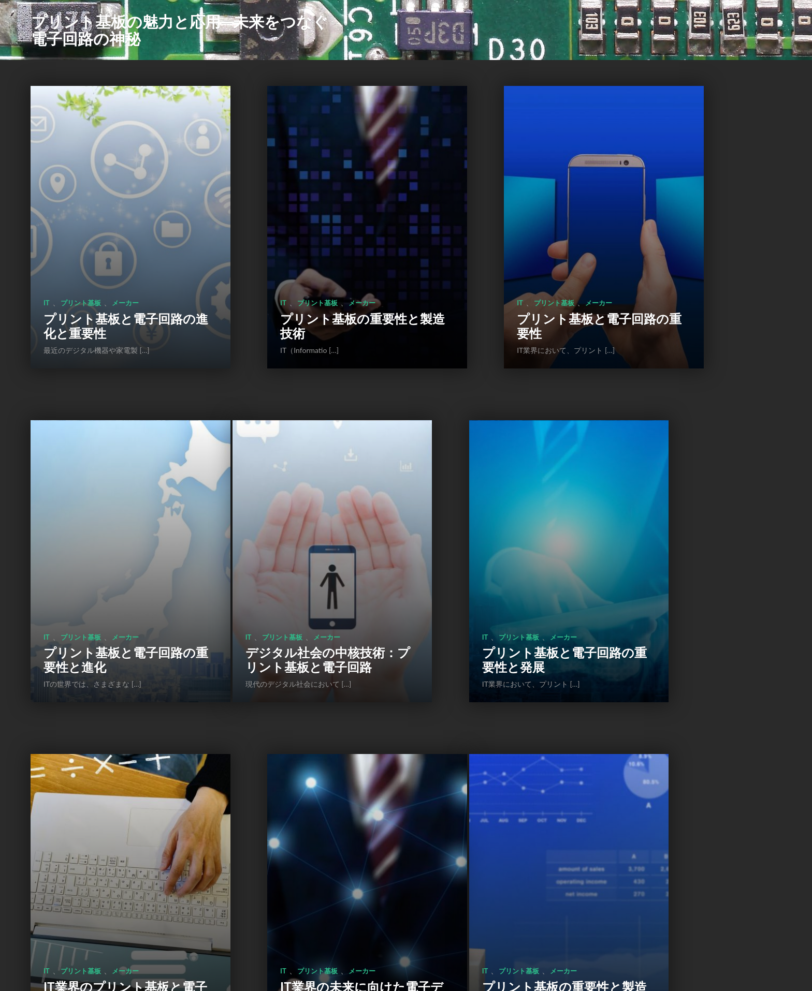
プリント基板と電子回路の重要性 (501, 266)
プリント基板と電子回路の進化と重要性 (107, 266)
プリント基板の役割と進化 (304, 816)
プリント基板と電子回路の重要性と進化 (698, 266)
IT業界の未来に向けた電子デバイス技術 (698, 541)
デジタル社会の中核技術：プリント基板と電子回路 (107, 534)
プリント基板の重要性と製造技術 (304, 266)
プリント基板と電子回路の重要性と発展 (304, 541)
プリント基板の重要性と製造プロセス (107, 816)
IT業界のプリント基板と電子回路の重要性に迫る (501, 534)
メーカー (125, 243)
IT (47, 243)
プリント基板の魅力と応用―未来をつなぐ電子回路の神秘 (179, 30)
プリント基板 (81, 243)
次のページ (441, 919)
